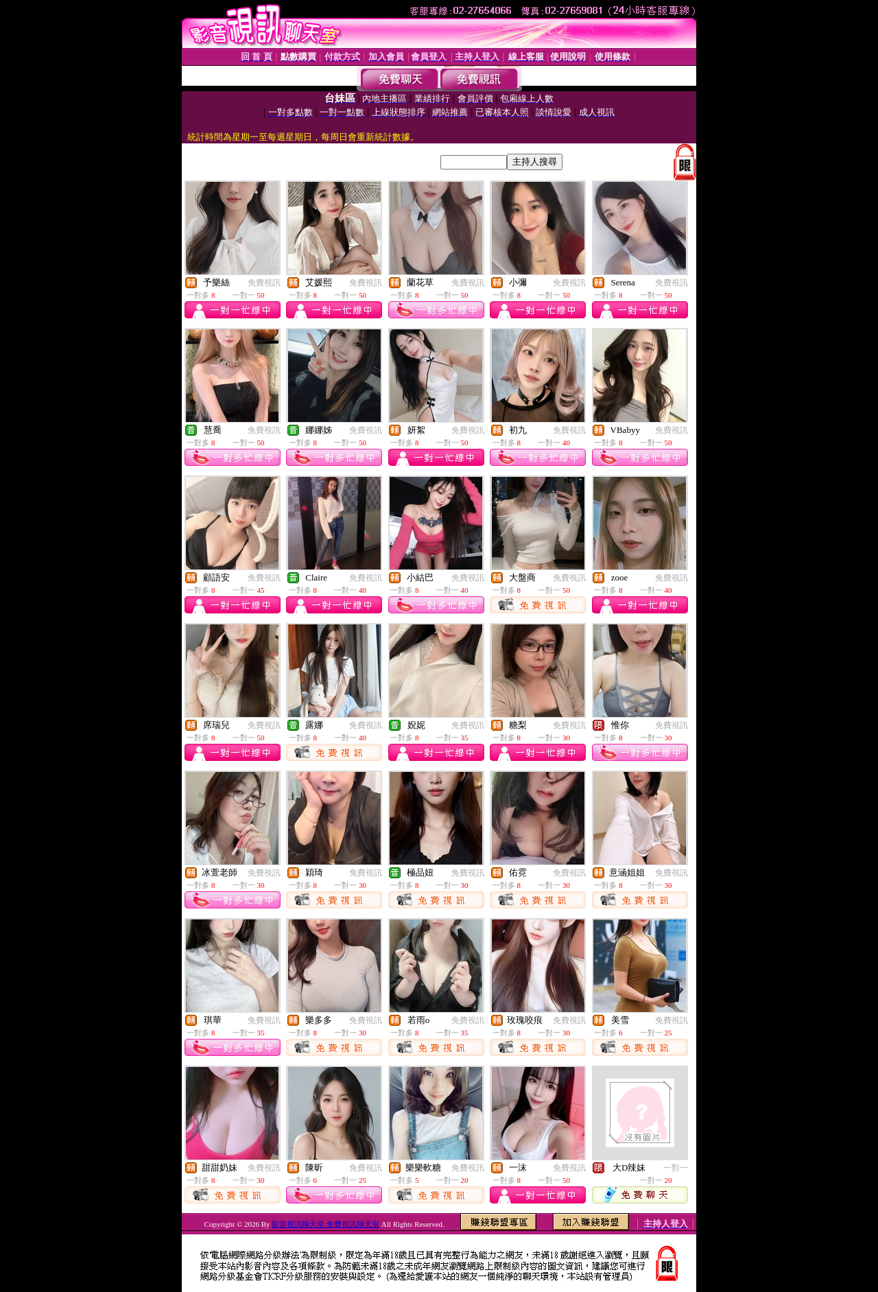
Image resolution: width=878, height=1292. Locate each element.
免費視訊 (264, 282)
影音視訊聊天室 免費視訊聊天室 (325, 1224)
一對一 (675, 1168)
